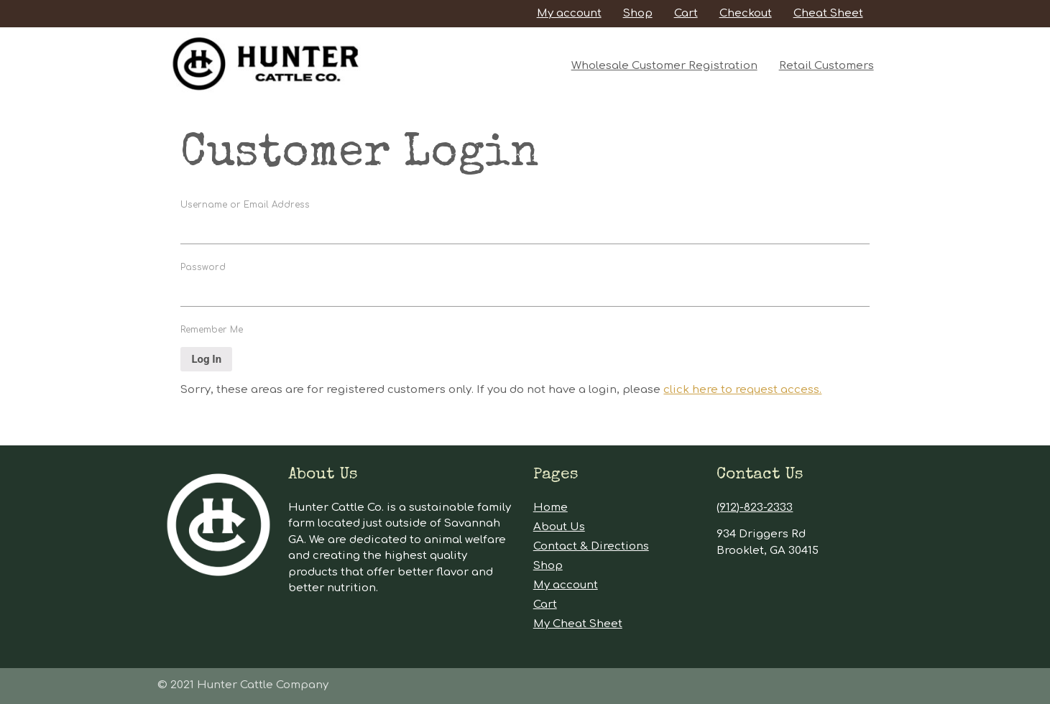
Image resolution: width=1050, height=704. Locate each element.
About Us (559, 527)
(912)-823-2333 (755, 507)
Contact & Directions (591, 546)
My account (569, 13)
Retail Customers (826, 66)
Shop (638, 13)
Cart (686, 13)
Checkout (745, 13)
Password (203, 267)
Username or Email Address (245, 205)
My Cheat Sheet (577, 624)
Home (550, 507)
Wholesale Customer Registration (664, 66)
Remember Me (211, 330)
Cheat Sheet (828, 13)
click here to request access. (742, 390)
